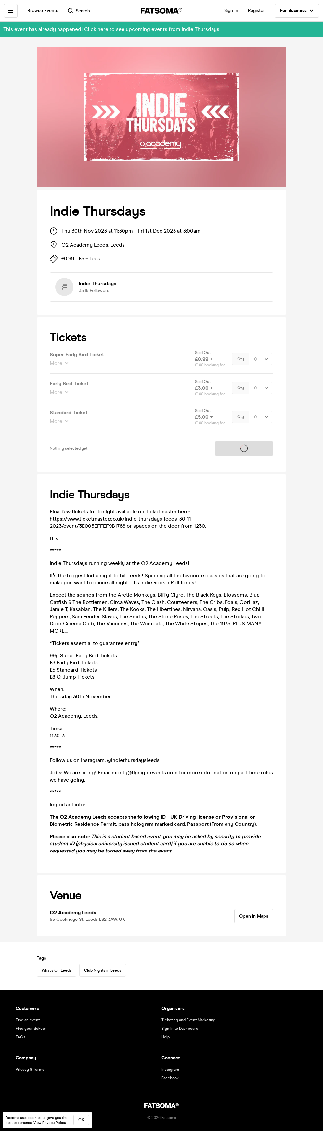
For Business (297, 11)
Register (256, 10)
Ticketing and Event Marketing (188, 1020)
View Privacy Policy (49, 1123)
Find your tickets (31, 1028)
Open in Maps (253, 916)
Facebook (170, 1078)
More (57, 363)
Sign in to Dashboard (180, 1028)
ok (81, 1120)
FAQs (20, 1037)
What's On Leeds (56, 970)
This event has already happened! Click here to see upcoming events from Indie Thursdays (111, 29)
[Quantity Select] (260, 359)
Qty (240, 359)
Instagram (170, 1069)
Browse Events (42, 10)
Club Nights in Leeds (102, 970)
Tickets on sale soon (244, 448)
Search (79, 11)
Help (166, 1037)
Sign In (231, 10)
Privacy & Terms (30, 1069)
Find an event (28, 1020)
